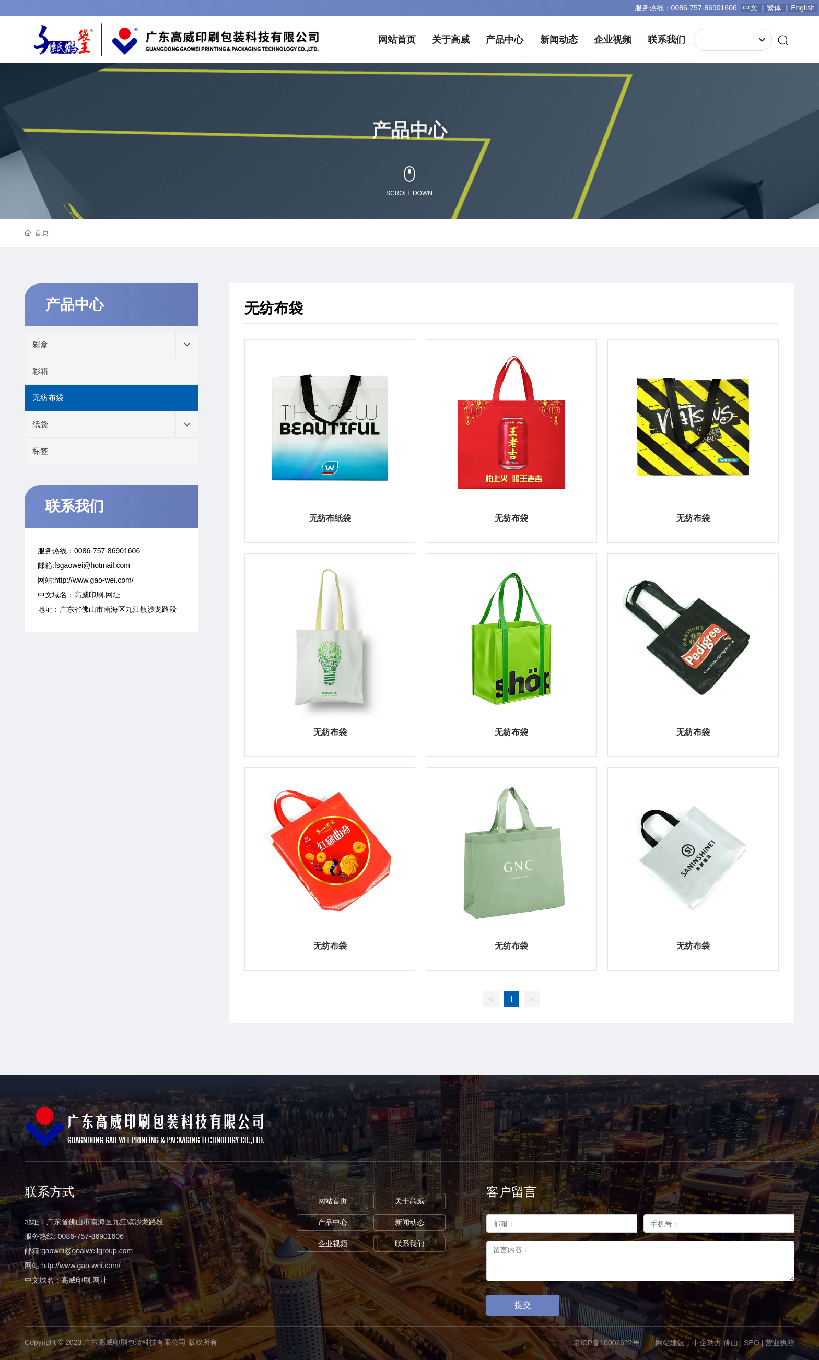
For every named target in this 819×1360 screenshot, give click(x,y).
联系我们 (409, 1243)
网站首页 (332, 1201)
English (804, 8)
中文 (750, 8)
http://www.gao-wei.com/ (94, 580)
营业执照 (779, 1343)
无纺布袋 (511, 518)
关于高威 (409, 1201)
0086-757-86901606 (704, 8)
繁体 (774, 8)
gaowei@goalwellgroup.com (87, 1251)
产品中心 (332, 1222)
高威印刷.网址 (97, 594)
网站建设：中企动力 (688, 1343)
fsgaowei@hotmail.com (92, 565)
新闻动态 (409, 1222)
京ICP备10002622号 (606, 1343)
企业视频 (332, 1243)
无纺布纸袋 (330, 518)
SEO (751, 1343)
